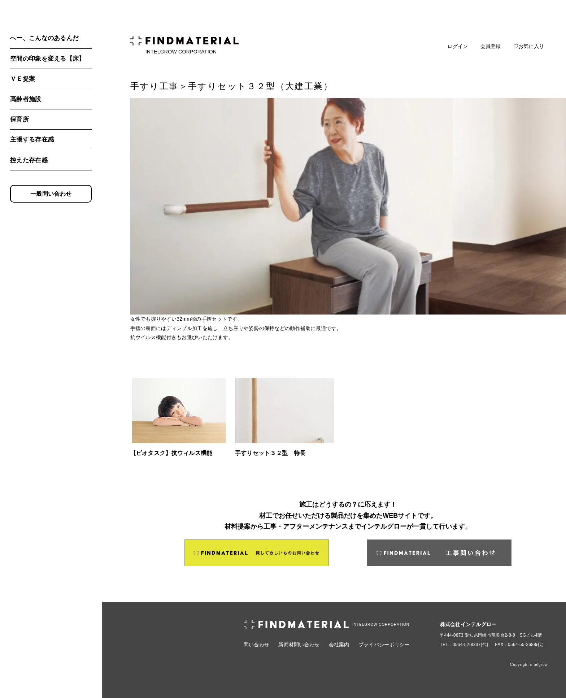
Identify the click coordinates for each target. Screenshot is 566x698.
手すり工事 (154, 86)
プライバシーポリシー (384, 644)
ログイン (457, 46)
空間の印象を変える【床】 (47, 58)
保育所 (19, 119)
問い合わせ (256, 644)
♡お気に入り (528, 46)
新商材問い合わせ (298, 644)
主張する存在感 (32, 139)
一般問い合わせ (50, 194)
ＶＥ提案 (22, 78)
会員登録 (490, 46)
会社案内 (339, 644)
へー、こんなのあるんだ (44, 38)
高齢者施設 (25, 99)
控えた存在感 (29, 160)
